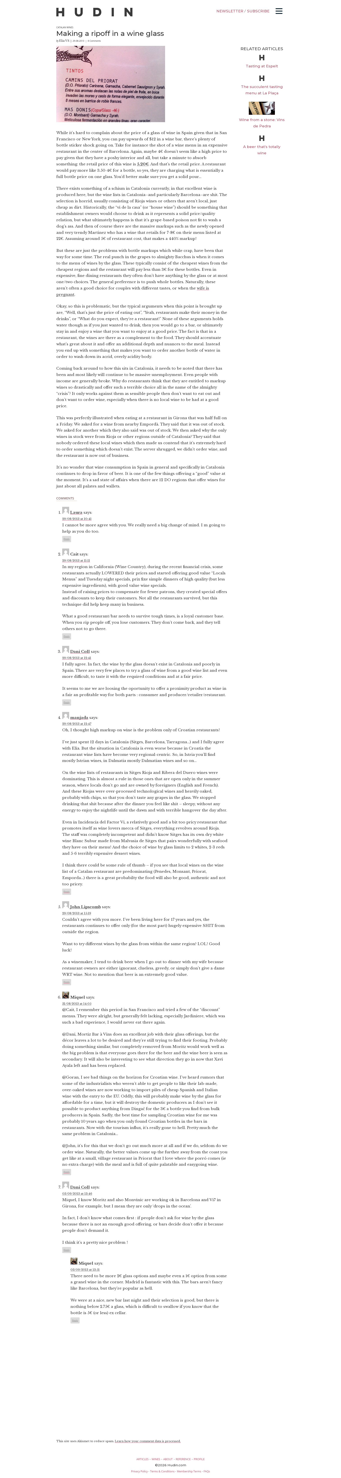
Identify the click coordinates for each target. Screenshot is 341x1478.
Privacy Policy (139, 1471)
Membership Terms (189, 1471)
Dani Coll (80, 651)
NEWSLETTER (229, 11)
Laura (76, 512)
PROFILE (199, 1459)
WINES (156, 1459)
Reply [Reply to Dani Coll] (67, 702)
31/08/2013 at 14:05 (76, 1004)
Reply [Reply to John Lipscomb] (67, 982)
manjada (79, 717)
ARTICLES (142, 1459)
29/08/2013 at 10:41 (77, 519)
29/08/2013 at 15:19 (76, 913)
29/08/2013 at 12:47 (76, 724)
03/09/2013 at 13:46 (77, 1193)
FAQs (207, 1471)
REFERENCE (183, 1459)
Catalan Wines (64, 27)
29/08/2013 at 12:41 (76, 658)
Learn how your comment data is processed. (148, 1441)
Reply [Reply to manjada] (67, 891)
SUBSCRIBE (258, 11)
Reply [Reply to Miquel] (67, 1172)
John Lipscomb (85, 907)
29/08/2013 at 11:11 (76, 560)
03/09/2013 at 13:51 (85, 1270)
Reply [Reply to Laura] (67, 539)
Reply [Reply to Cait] (67, 636)
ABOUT (168, 1459)
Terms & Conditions (162, 1471)
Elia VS (64, 40)
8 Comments (94, 40)
